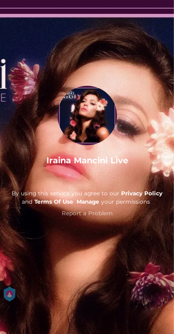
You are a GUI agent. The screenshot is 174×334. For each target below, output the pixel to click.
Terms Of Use (53, 201)
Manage (88, 201)
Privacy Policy (141, 193)
